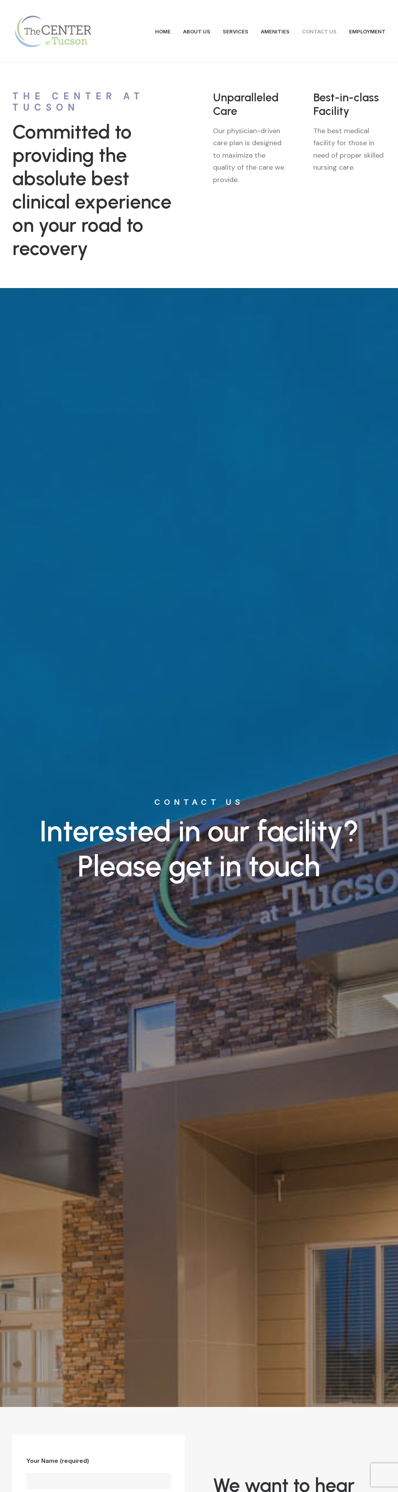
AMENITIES (275, 31)
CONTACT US (319, 31)
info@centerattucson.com (115, 1418)
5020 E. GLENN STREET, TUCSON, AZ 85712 (273, 644)
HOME (163, 31)
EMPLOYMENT (367, 31)
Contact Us (199, 1314)
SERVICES (235, 31)
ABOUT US (196, 31)
